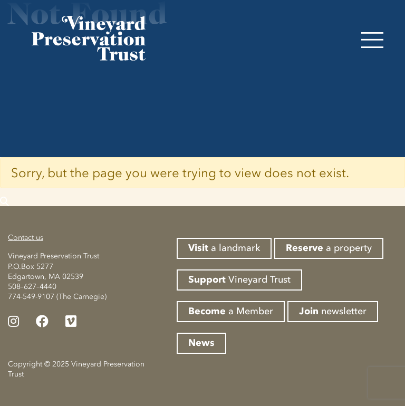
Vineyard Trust (239, 279)
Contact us (25, 237)
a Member (230, 311)
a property (329, 248)
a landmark (224, 248)
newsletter (333, 311)
